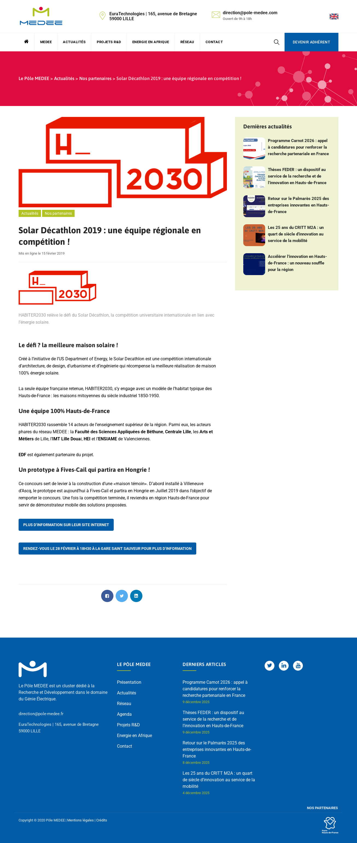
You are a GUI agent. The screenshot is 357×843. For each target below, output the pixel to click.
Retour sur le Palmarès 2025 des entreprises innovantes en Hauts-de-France (298, 205)
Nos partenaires (58, 213)
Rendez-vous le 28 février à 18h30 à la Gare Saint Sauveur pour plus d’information (107, 548)
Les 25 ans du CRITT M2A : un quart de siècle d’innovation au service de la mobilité (296, 234)
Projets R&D (109, 42)
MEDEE (46, 42)
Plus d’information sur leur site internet (66, 525)
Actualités (74, 42)
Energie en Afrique (150, 42)
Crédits (101, 820)
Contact (214, 42)
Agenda (124, 714)
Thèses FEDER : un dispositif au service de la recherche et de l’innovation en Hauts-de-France (297, 176)
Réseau (187, 42)
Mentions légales (80, 820)
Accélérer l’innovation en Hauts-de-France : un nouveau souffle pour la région (297, 263)
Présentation (129, 682)
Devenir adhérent (311, 42)
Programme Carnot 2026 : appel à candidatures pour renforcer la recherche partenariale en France (298, 147)
